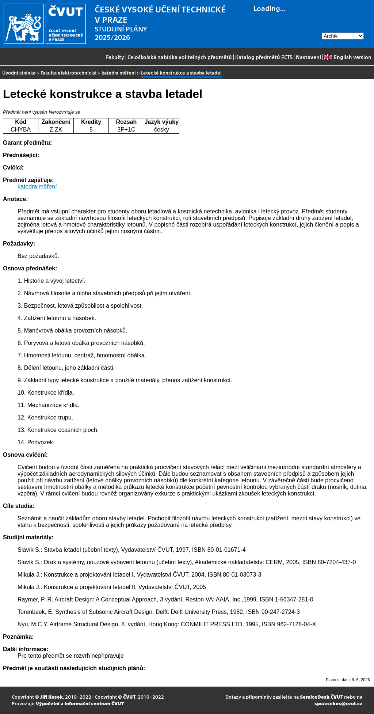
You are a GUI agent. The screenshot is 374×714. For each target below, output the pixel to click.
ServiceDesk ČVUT (321, 696)
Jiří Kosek (51, 696)
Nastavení (308, 57)
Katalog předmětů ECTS (264, 57)
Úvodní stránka (18, 72)
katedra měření (119, 72)
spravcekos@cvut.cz (338, 703)
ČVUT (129, 696)
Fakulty (115, 57)
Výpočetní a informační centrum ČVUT (80, 703)
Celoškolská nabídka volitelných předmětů (179, 57)
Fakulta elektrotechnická (68, 72)
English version (347, 57)
